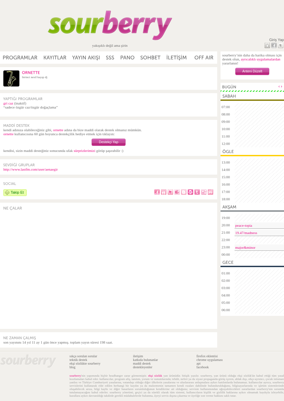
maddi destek (142, 363)
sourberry (75, 375)
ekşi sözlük (155, 375)
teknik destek (78, 360)
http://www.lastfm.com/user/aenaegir (30, 169)
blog (72, 367)
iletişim (138, 356)
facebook (202, 367)
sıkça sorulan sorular (83, 356)
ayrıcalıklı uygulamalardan (260, 59)
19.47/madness (246, 233)
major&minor (245, 247)
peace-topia (243, 225)
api (198, 363)
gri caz (8, 103)
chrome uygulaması (209, 360)
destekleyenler (142, 367)
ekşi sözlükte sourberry (85, 363)
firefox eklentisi (207, 356)
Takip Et (17, 192)
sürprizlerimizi (84, 151)
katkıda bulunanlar (145, 360)
